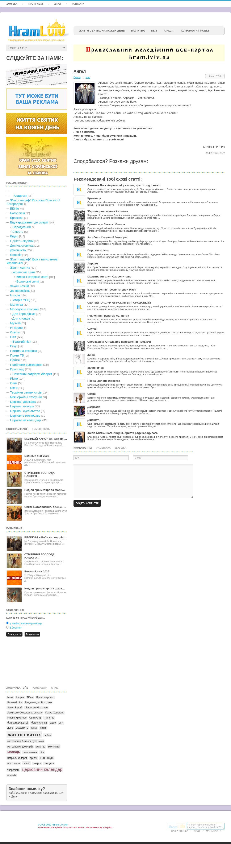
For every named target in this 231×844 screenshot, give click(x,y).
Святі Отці (35, 717)
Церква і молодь (22, 406)
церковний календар (42, 769)
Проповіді (17, 369)
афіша (168, 30)
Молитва (138, 30)
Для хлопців (21, 318)
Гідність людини (22, 241)
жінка (34, 727)
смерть (37, 763)
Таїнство (49, 717)
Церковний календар (25, 420)
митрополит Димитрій (20, 746)
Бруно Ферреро (45, 697)
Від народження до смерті (29, 222)
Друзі (57, 4)
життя (43, 727)
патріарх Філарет (17, 758)
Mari (87, 77)
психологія (13, 763)
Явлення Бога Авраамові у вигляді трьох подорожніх (124, 185)
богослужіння (39, 722)
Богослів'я (17, 213)
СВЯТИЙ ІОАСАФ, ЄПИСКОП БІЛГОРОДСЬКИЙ (119, 302)
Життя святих (20, 267)
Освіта (15, 332)
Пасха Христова (54, 712)
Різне (14, 378)
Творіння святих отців (26, 392)
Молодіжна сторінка (24, 309)
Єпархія (15, 254)
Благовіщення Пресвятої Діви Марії (111, 289)
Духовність (18, 250)
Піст (13, 337)
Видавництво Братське (38, 702)
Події (13, 346)
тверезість (13, 770)
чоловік (11, 775)
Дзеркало (93, 406)
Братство (16, 217)
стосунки (49, 763)
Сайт (13, 383)
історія (20, 697)
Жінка (91, 354)
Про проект (35, 4)
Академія (20, 195)
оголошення (30, 752)
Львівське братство (36, 707)
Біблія (14, 208)
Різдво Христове (17, 717)
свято (26, 763)
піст (42, 752)
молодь (13, 752)
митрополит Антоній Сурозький (25, 741)
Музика (15, 323)
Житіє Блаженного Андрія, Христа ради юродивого (122, 433)
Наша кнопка (179, 831)
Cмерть (17, 231)
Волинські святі (27, 281)
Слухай (92, 328)
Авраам (92, 263)
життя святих (24, 734)
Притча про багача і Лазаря (106, 224)
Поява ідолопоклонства (103, 380)
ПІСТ (154, 30)
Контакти (78, 4)
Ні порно (16, 327)
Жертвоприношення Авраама (107, 211)
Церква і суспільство (25, 411)
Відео (14, 236)
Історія (15, 295)
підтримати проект (194, 30)
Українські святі (23, 272)
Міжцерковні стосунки (26, 397)
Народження (21, 227)
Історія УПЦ (21, 300)
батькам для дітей (18, 722)
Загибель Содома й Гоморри (107, 237)
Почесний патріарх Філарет (32, 374)
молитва (40, 746)
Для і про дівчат (23, 314)
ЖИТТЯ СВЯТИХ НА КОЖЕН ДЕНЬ (102, 30)
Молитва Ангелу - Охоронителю (109, 276)
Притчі (15, 360)
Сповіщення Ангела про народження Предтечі (119, 341)
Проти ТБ (17, 355)
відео (53, 722)
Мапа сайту (213, 831)
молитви (54, 746)
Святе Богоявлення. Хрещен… (45, 507)
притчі (33, 758)
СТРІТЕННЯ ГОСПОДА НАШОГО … (39, 474)
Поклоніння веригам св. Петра (108, 315)
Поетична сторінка (23, 351)
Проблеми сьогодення (26, 364)
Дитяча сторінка (22, 245)
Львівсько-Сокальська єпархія (24, 712)
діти (61, 722)
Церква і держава (23, 401)
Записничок (95, 367)
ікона (10, 697)
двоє (10, 727)
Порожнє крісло (98, 250)
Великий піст (21, 341)
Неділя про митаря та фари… (44, 489)
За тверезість (20, 290)
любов (47, 735)
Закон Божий (19, 286)
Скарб (91, 393)
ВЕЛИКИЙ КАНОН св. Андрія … (45, 438)
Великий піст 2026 (36, 455)
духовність (22, 727)
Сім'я (13, 388)
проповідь (47, 757)
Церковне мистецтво (25, 415)
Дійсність (93, 419)
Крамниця (94, 198)
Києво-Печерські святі (32, 277)
